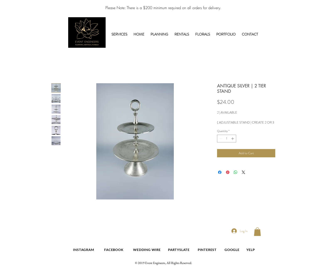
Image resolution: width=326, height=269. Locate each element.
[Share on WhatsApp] (235, 172)
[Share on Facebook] (219, 172)
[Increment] (233, 138)
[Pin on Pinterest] (227, 172)
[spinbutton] (226, 138)
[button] (257, 231)
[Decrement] (220, 138)
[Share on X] (243, 172)
